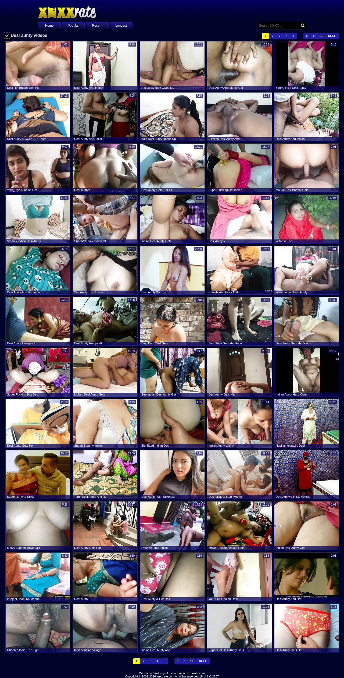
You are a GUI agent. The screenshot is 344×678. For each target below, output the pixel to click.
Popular (73, 25)
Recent (97, 25)
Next (331, 35)
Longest (121, 25)
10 (320, 35)
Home (49, 25)
